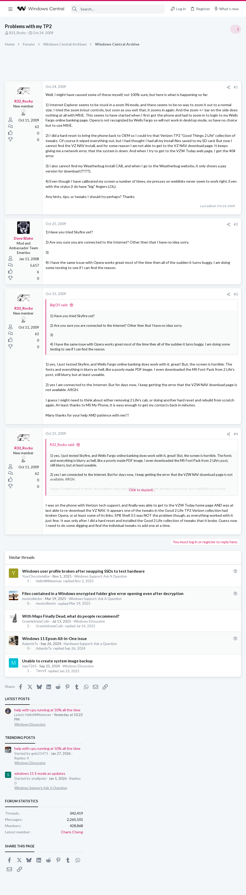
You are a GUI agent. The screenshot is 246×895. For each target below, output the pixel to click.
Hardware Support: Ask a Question (90, 744)
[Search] (118, 9)
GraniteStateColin (36, 722)
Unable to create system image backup (57, 761)
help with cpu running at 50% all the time (205, 95)
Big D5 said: (59, 353)
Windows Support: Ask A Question (100, 671)
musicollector (32, 699)
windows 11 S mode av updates (197, 158)
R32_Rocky (17, 33)
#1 (152, 87)
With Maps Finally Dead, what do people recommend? (70, 716)
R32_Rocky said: (62, 519)
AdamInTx (30, 744)
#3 (152, 342)
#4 (152, 509)
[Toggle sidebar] (235, 29)
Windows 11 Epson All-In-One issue (54, 739)
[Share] (144, 87)
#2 (152, 270)
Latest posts (175, 84)
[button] (10, 8)
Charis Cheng (230, 217)
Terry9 (41, 771)
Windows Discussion (89, 722)
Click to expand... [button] (100, 398)
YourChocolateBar (36, 671)
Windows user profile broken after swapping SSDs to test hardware (83, 666)
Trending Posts (178, 122)
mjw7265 (29, 767)
